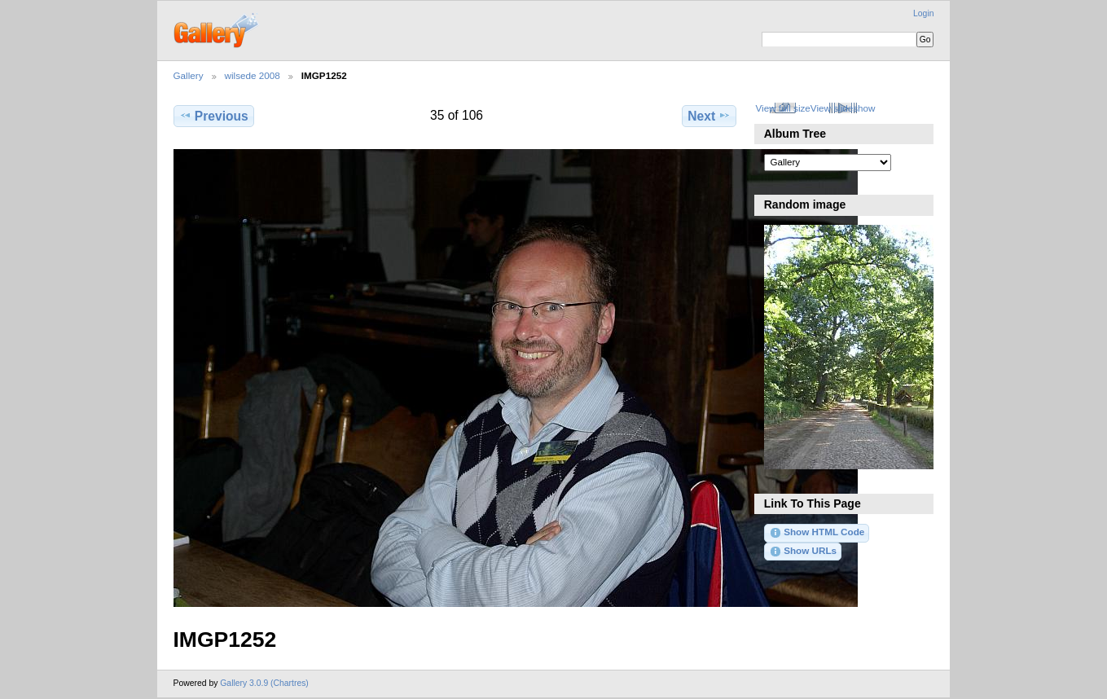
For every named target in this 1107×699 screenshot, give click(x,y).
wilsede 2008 (252, 75)
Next (709, 115)
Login (923, 13)
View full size (782, 108)
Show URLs (803, 551)
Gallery (189, 75)
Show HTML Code (816, 532)
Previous (213, 115)
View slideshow (843, 108)
